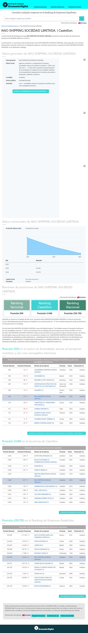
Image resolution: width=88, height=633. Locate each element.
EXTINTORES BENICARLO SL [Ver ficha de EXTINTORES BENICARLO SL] (43, 456)
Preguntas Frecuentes (38, 616)
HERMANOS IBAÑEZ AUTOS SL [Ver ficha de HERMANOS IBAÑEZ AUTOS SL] (44, 498)
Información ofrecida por (74, 23)
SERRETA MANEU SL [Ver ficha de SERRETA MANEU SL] (40, 470)
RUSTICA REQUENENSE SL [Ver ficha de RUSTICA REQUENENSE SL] (42, 586)
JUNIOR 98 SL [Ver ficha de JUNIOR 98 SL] (38, 545)
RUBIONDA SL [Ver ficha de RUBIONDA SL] (38, 466)
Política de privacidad (67, 616)
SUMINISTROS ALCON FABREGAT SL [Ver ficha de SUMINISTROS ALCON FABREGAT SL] (46, 486)
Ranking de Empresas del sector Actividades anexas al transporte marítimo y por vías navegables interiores (57, 433)
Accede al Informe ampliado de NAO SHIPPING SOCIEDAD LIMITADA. (31, 91)
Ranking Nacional (40, 7)
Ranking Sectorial (74, 7)
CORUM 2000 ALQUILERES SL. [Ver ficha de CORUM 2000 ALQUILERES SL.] (44, 563)
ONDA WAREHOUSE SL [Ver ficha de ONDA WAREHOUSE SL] (41, 502)
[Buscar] (82, 18)
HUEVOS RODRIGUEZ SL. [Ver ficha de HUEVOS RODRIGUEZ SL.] (42, 549)
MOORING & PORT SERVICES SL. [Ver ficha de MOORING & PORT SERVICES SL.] (44, 380)
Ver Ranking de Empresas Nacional (72, 596)
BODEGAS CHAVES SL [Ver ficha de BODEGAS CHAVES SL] (41, 553)
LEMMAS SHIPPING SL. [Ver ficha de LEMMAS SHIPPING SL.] (41, 409)
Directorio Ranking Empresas (10, 26)
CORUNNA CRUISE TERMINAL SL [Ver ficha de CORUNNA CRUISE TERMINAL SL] (44, 419)
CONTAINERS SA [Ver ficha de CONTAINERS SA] (39, 376)
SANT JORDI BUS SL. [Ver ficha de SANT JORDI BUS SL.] (41, 490)
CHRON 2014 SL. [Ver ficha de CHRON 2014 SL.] (39, 574)
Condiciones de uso (53, 616)
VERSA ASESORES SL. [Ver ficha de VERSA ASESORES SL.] (41, 541)
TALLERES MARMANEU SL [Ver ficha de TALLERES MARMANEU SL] (42, 494)
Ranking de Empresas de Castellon (72, 512)
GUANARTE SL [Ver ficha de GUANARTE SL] (38, 390)
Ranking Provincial (57, 7)
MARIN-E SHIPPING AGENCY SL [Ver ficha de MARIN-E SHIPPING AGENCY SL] (44, 423)
